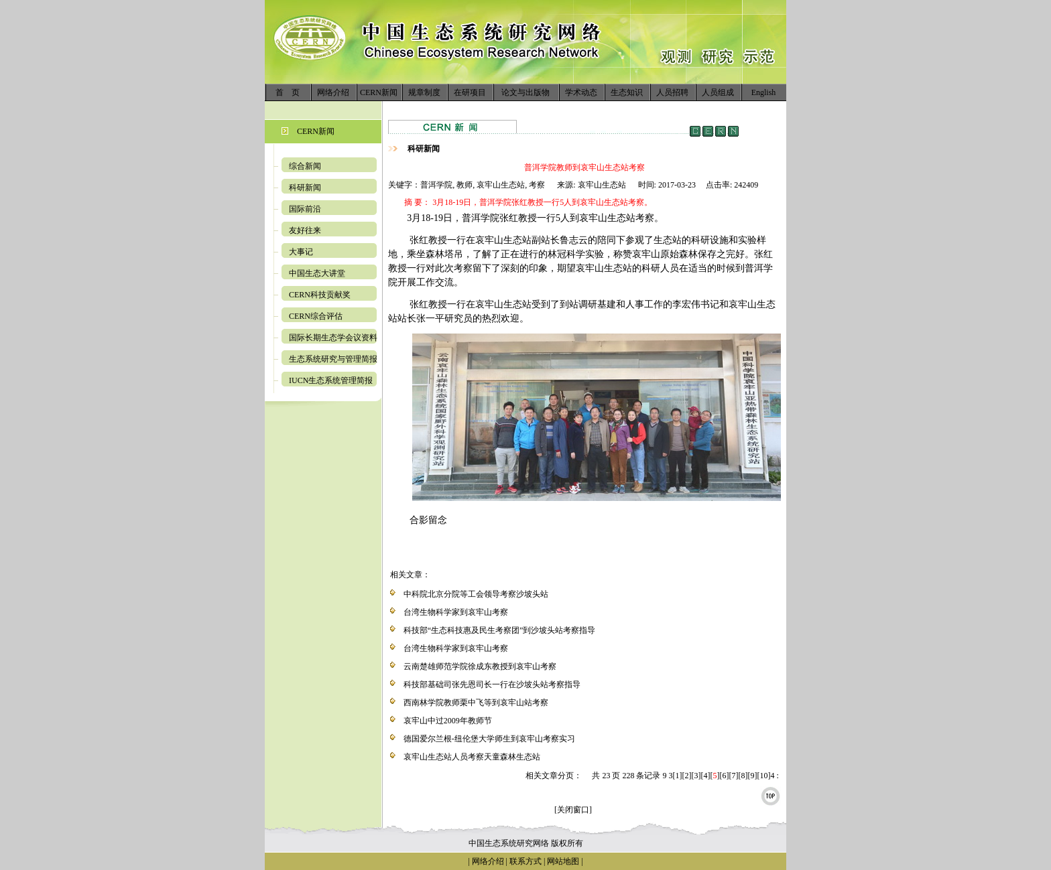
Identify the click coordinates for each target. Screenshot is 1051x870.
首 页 (287, 92)
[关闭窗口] (573, 809)
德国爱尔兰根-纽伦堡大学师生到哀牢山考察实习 (489, 738)
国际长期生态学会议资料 (333, 337)
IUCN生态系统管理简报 (331, 380)
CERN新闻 (378, 92)
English (763, 92)
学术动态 (581, 92)
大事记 (301, 252)
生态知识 (627, 92)
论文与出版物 (525, 92)
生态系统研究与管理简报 (333, 359)
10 (763, 775)
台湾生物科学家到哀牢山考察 (456, 612)
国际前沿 (305, 209)
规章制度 (424, 92)
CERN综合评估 (316, 316)
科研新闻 (305, 187)
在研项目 (470, 92)
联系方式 (524, 861)
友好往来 (305, 230)
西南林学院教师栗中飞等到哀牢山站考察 (476, 702)
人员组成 (718, 92)
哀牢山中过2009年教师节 (448, 720)
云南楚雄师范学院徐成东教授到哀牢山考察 (480, 666)
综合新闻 (305, 166)
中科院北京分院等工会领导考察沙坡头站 (476, 594)
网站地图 (563, 861)
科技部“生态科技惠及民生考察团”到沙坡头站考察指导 (500, 630)
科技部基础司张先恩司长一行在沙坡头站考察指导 (492, 684)
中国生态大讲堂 (317, 273)
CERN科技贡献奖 (320, 294)
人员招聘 (672, 92)
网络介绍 (333, 92)
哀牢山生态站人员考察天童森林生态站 (472, 757)
